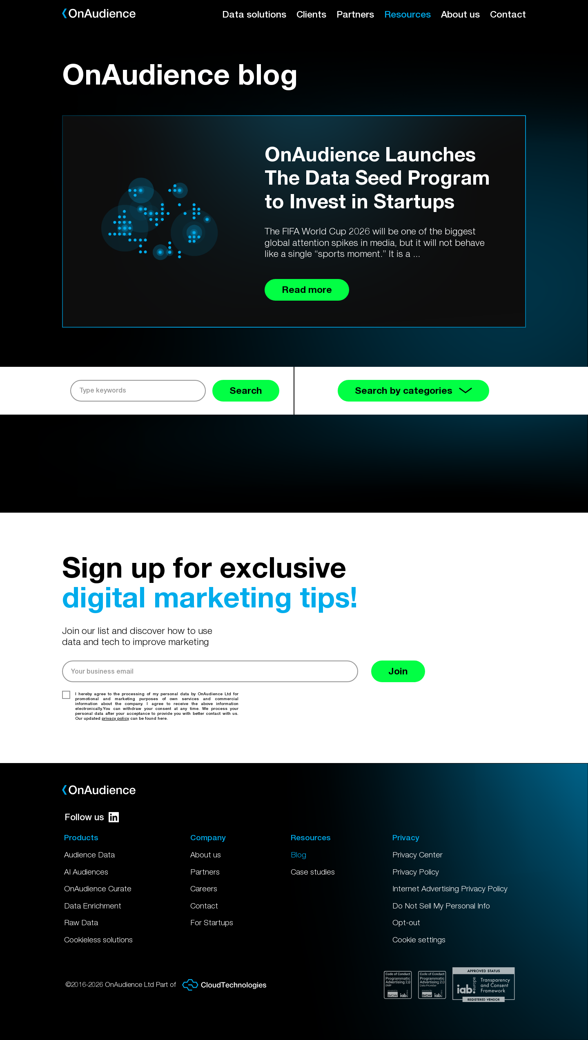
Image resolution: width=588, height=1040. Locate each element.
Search (245, 390)
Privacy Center (417, 854)
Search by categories (413, 390)
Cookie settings (418, 939)
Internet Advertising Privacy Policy (450, 888)
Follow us (92, 817)
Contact (508, 14)
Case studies (313, 871)
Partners (355, 14)
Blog (298, 854)
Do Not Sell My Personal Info (441, 905)
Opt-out (406, 922)
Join (398, 670)
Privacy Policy (415, 871)
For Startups (211, 922)
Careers (203, 888)
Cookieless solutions (98, 939)
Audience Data (89, 854)
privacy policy (115, 718)
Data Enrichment (92, 905)
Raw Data (81, 922)
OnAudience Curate (97, 888)
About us (460, 14)
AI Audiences (86, 871)
